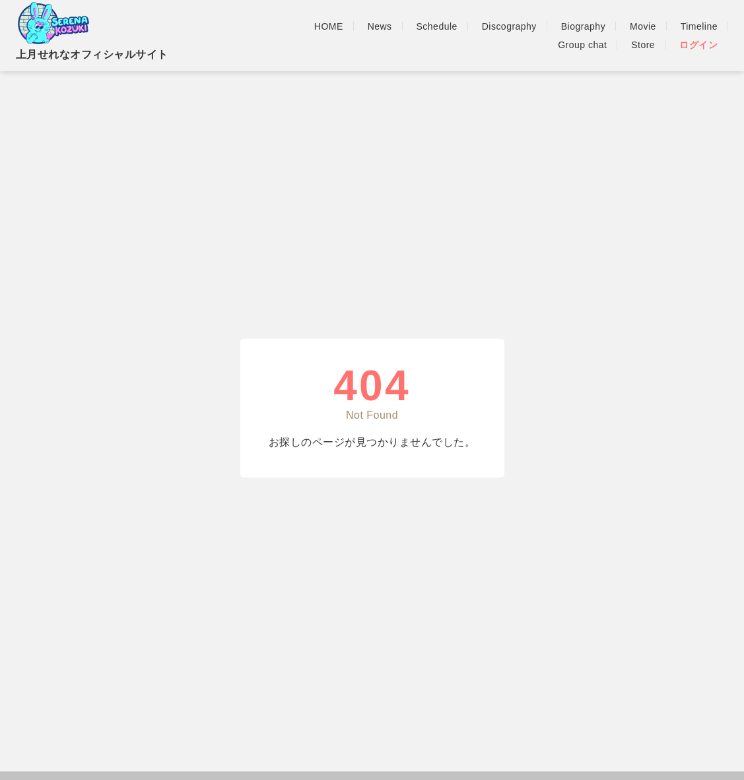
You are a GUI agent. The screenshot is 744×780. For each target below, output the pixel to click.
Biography (583, 26)
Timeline (699, 26)
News (380, 26)
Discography (509, 26)
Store (643, 45)
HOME (328, 26)
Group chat (582, 45)
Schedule (437, 26)
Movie (643, 26)
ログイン (698, 45)
